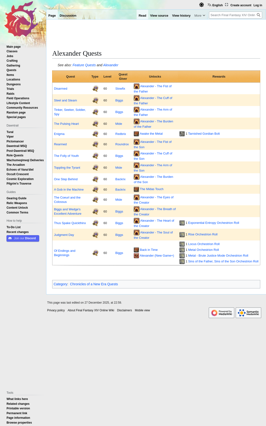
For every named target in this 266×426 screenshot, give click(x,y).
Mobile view (142, 310)
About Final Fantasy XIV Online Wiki (91, 310)
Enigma (59, 134)
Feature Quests (84, 65)
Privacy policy (56, 310)
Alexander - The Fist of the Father (152, 88)
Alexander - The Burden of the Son (153, 179)
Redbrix (120, 134)
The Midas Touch (152, 189)
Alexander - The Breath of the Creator (155, 211)
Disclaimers (124, 310)
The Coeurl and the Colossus (67, 199)
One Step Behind (65, 179)
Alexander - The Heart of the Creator (154, 223)
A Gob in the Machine (68, 189)
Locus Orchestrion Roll (204, 244)
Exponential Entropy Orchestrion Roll (213, 223)
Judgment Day (64, 235)
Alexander (110, 65)
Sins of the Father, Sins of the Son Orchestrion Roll (223, 261)
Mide (118, 123)
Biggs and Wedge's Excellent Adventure (67, 211)
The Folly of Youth (66, 156)
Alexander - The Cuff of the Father (153, 100)
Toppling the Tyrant (67, 167)
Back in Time (149, 249)
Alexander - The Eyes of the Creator (153, 200)
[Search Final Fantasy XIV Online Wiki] (235, 15)
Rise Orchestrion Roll (203, 234)
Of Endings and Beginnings (64, 252)
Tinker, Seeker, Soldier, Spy (70, 111)
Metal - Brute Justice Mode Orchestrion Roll (218, 255)
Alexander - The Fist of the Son (152, 144)
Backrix (120, 179)
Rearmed (60, 144)
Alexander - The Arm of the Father (153, 112)
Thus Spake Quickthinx (70, 223)
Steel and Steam (65, 100)
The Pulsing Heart (66, 123)
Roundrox (122, 144)
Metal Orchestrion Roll (203, 249)
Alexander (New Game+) (157, 255)
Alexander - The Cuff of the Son (153, 156)
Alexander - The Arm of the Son (153, 167)
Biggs (119, 100)
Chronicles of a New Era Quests (94, 284)
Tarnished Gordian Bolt (204, 133)
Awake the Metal (151, 133)
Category (60, 284)
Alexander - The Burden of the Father (153, 123)
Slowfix (120, 88)
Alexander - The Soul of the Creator (153, 234)
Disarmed (60, 88)
